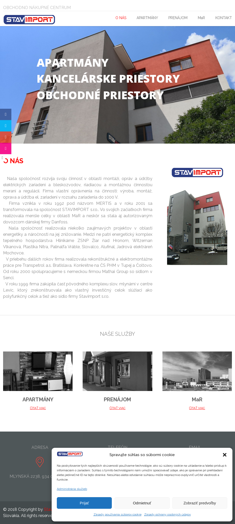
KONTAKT (223, 18)
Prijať (84, 503)
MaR (201, 18)
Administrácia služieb (72, 489)
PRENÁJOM (177, 18)
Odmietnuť (142, 503)
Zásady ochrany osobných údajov (167, 514)
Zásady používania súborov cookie (117, 514)
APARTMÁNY (147, 18)
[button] (224, 454)
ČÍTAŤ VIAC (38, 408)
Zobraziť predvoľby (199, 503)
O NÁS (120, 18)
